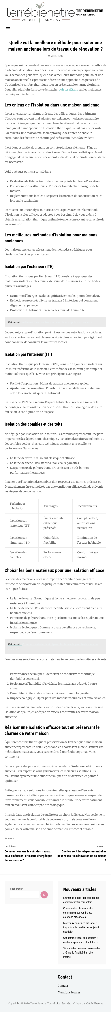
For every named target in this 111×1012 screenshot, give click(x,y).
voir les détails (68, 89)
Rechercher (16, 888)
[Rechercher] (44, 894)
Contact (63, 985)
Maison (11, 838)
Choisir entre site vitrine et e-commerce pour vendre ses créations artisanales (78, 912)
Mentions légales (69, 992)
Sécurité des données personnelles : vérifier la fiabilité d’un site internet (81, 952)
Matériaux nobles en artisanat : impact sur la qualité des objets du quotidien (81, 927)
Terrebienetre (89, 10)
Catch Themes (94, 1003)
